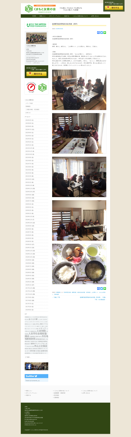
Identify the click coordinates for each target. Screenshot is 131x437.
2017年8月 (28, 300)
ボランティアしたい (55, 16)
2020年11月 (28, 188)
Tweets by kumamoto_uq (32, 380)
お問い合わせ (95, 16)
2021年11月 (28, 151)
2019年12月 (28, 216)
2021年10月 (28, 154)
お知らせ (28, 112)
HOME (34, 16)
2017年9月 (28, 297)
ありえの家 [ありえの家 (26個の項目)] (33, 319)
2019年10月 (28, 222)
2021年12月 (28, 148)
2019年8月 (28, 229)
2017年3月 (28, 306)
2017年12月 (28, 288)
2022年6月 (28, 132)
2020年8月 (28, 198)
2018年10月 (28, 257)
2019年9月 (28, 226)
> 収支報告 (56, 395)
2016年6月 (28, 309)
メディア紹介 (29, 103)
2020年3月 (28, 207)
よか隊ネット (95, 292)
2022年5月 (28, 135)
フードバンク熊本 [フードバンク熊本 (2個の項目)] (34, 328)
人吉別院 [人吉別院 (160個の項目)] (41, 331)
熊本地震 (56, 294)
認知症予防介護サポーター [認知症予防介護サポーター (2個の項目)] (41, 353)
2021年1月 (28, 182)
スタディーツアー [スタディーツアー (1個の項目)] (30, 326)
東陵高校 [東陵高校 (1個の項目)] (26, 348)
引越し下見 (56, 297)
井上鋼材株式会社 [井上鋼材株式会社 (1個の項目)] (32, 331)
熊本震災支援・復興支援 (70, 292)
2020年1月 (28, 213)
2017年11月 (28, 291)
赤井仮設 (88, 292)
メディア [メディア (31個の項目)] (42, 328)
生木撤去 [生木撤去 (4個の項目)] (38, 351)
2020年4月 (28, 204)
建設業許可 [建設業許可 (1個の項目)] (28, 343)
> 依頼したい (28, 390)
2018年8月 (28, 263)
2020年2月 (28, 210)
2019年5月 (28, 238)
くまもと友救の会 (34, 429)
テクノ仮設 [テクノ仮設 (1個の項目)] (41, 326)
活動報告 (58, 292)
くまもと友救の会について (80, 16)
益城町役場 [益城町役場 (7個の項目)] (44, 351)
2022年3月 (28, 138)
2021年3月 (28, 176)
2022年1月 (28, 145)
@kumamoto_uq (32, 424)
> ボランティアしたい (31, 393)
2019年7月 (28, 232)
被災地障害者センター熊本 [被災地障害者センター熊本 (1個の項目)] (30, 353)
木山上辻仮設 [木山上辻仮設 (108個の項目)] (40, 346)
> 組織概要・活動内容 (59, 393)
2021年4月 (28, 173)
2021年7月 (28, 163)
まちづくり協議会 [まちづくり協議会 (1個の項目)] (32, 324)
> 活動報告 (56, 397)
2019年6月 (28, 235)
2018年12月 (28, 250)
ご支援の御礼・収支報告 (32, 109)
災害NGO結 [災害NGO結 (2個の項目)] (35, 348)
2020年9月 (28, 194)
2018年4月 (28, 275)
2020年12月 (28, 185)
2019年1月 (28, 247)
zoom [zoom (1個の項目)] (27, 319)
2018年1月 (28, 285)
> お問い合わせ (36, 62)
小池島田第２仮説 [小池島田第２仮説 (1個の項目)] (33, 341)
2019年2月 (28, 244)
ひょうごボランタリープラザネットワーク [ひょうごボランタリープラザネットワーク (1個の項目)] (35, 321)
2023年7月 (28, 129)
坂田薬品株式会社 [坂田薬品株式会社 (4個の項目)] (40, 339)
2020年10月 (28, 191)
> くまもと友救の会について (61, 390)
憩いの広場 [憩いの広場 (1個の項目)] (31, 346)
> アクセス (28, 62)
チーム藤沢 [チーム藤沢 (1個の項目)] (37, 326)
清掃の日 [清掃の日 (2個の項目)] (30, 348)
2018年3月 (28, 278)
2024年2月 (28, 120)
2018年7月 (28, 266)
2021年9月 (28, 157)
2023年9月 (28, 123)
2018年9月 (28, 260)
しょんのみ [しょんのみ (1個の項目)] (40, 319)
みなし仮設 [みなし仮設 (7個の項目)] (39, 324)
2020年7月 (28, 201)
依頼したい (43, 16)
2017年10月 (28, 294)
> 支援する (28, 395)
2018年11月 (28, 254)
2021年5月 (28, 170)
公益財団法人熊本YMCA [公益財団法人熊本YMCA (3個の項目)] (35, 336)
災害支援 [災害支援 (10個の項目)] (32, 351)
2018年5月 (28, 272)
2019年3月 (28, 241)
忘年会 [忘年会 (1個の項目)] (28, 346)
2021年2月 (28, 179)
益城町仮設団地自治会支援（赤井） (65, 24)
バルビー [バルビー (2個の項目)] (29, 328)
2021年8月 (28, 160)
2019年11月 (28, 219)
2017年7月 (28, 303)
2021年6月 (28, 166)
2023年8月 (28, 126)
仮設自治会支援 (81, 292)
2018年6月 (28, 269)
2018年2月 (28, 281)
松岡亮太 (34, 61)
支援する (66, 16)
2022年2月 (28, 142)
